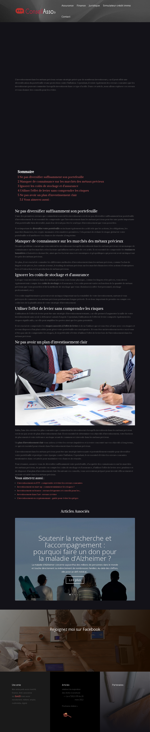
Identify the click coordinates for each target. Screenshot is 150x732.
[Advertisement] (75, 53)
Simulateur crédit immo (117, 5)
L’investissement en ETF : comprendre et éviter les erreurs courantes (49, 483)
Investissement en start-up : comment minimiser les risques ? (45, 486)
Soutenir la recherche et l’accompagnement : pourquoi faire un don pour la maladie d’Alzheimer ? (75, 548)
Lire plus (75, 580)
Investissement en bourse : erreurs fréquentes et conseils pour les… (49, 490)
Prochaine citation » (70, 706)
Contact (66, 16)
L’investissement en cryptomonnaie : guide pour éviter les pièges (47, 498)
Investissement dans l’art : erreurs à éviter (37, 494)
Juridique (94, 5)
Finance (81, 5)
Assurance (68, 5)
